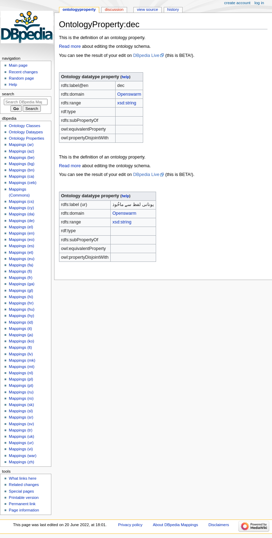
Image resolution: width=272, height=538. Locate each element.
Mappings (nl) (21, 373)
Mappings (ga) (21, 284)
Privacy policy (130, 525)
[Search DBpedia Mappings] (25, 102)
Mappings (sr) (21, 417)
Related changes (24, 484)
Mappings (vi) (21, 449)
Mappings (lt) (20, 347)
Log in (259, 3)
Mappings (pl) (21, 379)
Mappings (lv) (21, 354)
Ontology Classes (24, 126)
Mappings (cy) (21, 208)
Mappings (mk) (22, 360)
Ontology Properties (26, 138)
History (173, 9)
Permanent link (22, 504)
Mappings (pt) (21, 385)
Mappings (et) (21, 252)
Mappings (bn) (21, 170)
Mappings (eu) (21, 259)
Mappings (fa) (21, 265)
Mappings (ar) (21, 144)
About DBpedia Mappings (175, 525)
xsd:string (126, 103)
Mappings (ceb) (22, 182)
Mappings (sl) (21, 411)
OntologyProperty (79, 9)
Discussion (114, 9)
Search (8, 94)
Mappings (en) (21, 233)
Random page (21, 78)
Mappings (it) (20, 328)
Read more (70, 46)
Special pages (21, 491)
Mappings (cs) (21, 201)
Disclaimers (218, 525)
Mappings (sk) (21, 405)
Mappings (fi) (20, 271)
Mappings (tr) (20, 430)
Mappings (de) (21, 221)
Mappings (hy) (21, 316)
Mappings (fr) (20, 277)
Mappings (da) (21, 214)
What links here (22, 478)
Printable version (23, 497)
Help (13, 84)
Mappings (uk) (21, 436)
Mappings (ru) (21, 392)
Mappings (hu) (21, 309)
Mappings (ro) (21, 398)
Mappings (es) (21, 246)
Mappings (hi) (21, 297)
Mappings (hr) (21, 303)
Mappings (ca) (21, 176)
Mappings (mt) (21, 366)
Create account (237, 3)
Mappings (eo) (21, 239)
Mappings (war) (22, 456)
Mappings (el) (21, 227)
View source (147, 9)
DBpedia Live (146, 55)
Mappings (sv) (21, 424)
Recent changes (23, 72)
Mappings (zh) (21, 462)
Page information (24, 510)
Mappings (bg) (21, 164)
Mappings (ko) (21, 341)
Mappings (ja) (21, 335)
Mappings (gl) (21, 290)
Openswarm (129, 94)
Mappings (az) (21, 151)
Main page (18, 65)
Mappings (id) (21, 322)
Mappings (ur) (21, 443)
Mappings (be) (21, 157)
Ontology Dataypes (26, 132)
